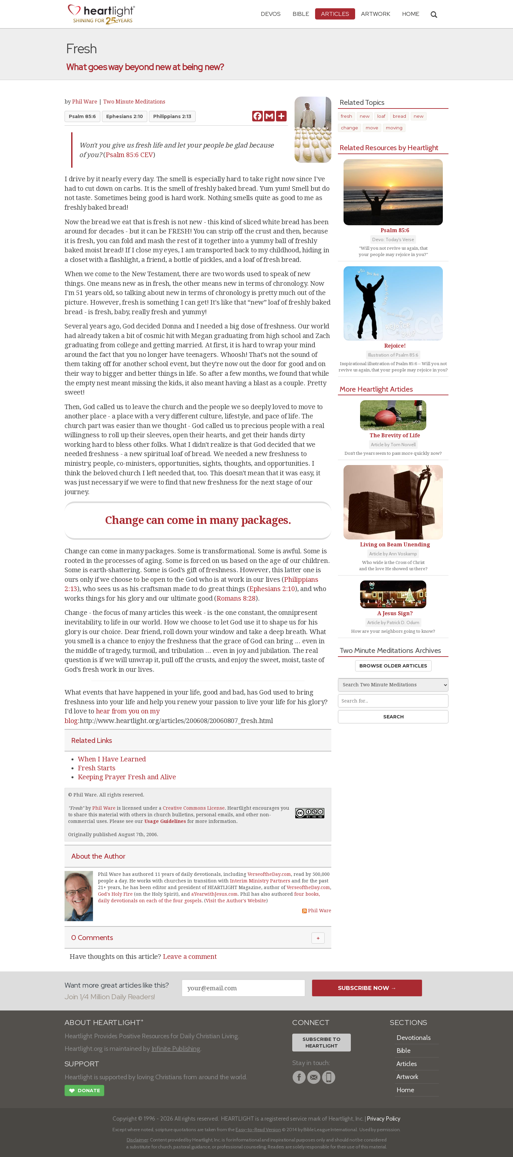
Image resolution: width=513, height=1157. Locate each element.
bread (399, 116)
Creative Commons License (194, 808)
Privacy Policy (383, 1118)
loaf (381, 116)
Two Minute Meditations (134, 102)
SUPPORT (82, 1064)
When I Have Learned (112, 759)
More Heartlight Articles (376, 389)
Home (405, 1090)
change (349, 127)
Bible (301, 14)
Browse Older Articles (393, 666)
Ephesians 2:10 (124, 116)
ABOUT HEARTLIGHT (104, 1022)
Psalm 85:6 (82, 116)
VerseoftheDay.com (269, 874)
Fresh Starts (97, 768)
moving (394, 127)
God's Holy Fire (115, 894)
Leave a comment (190, 957)
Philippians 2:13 (172, 116)
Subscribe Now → (367, 988)
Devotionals (413, 1038)
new (365, 116)
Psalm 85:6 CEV (129, 155)
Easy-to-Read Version (258, 1130)
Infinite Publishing (176, 1048)
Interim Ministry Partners (260, 880)
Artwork (375, 14)
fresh (346, 116)
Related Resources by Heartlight (389, 147)
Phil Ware (84, 102)
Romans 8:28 (236, 598)
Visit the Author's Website (236, 900)
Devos (271, 14)
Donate (84, 1091)
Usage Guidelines (165, 821)
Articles (335, 14)
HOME (410, 14)
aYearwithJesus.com (214, 894)
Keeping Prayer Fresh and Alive (127, 777)
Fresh (76, 808)
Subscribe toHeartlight (322, 1042)
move (372, 127)
